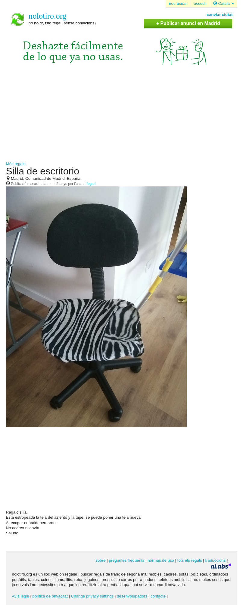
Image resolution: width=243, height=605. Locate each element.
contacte (158, 596)
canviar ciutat (220, 14)
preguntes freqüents (126, 560)
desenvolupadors (132, 596)
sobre (100, 560)
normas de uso (161, 560)
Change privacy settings (92, 596)
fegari (90, 184)
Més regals (16, 163)
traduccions (215, 560)
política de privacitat (50, 596)
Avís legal (20, 596)
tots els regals (189, 560)
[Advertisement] (121, 116)
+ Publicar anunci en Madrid (188, 23)
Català (223, 3)
